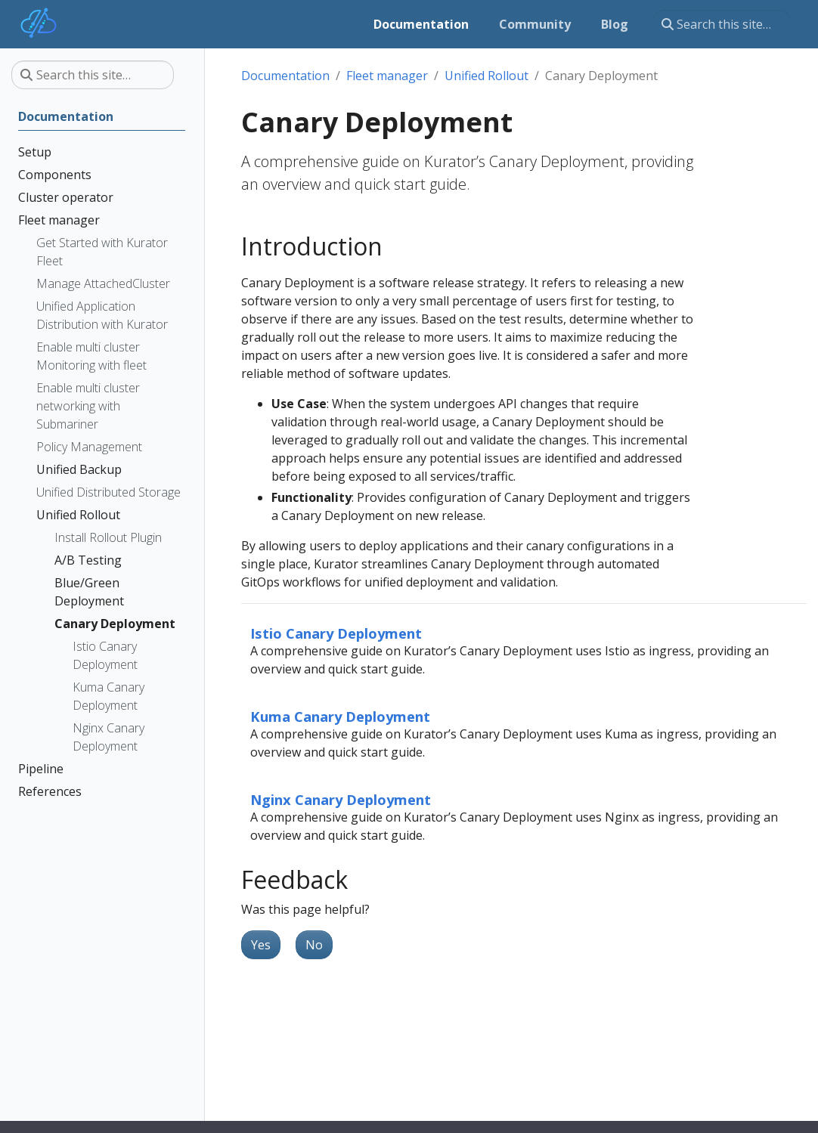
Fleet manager (387, 75)
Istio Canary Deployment (336, 633)
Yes (261, 944)
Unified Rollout (486, 75)
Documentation (285, 75)
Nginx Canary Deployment (340, 799)
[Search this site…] (721, 24)
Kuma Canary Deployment (340, 716)
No (314, 944)
